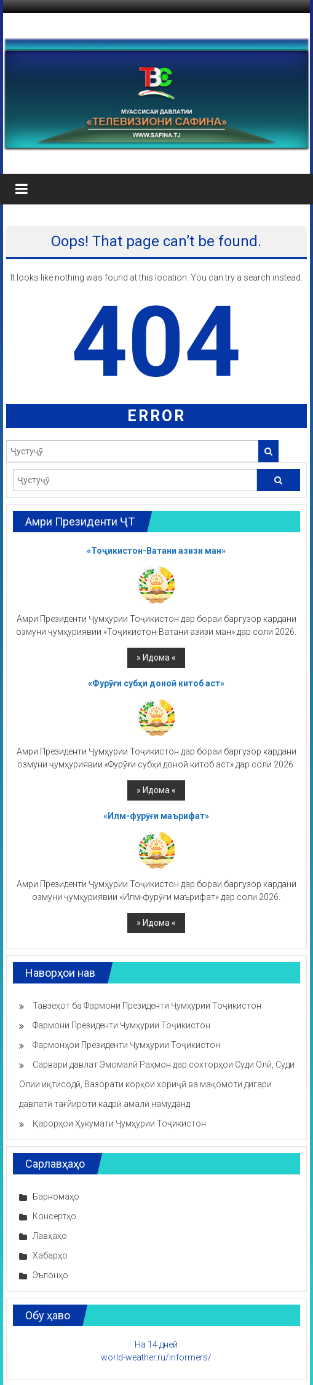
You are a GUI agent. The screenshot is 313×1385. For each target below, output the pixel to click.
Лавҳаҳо (50, 1236)
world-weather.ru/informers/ (156, 1357)
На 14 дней (156, 1344)
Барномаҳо (56, 1196)
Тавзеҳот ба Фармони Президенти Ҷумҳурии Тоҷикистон (147, 1006)
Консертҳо (54, 1216)
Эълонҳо (50, 1275)
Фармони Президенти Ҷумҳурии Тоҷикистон (121, 1025)
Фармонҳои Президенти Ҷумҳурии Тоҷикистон (126, 1045)
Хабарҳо (50, 1255)
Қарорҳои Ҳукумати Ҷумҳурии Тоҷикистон (119, 1123)
